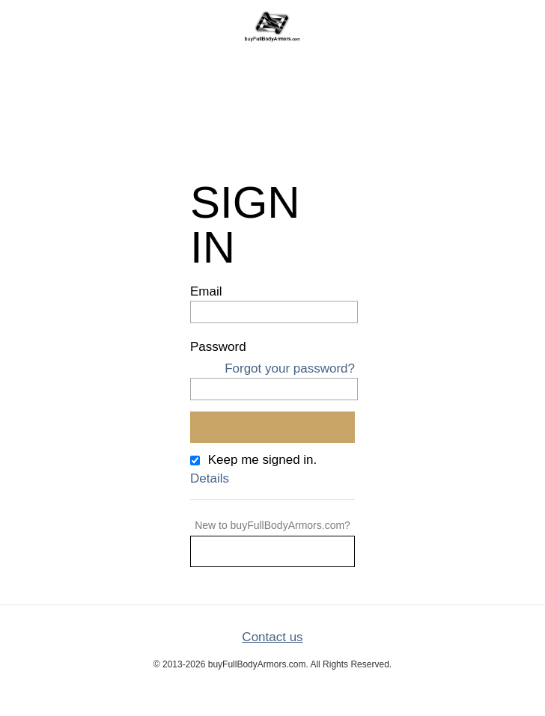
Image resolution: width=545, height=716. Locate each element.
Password (218, 347)
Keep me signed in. (262, 460)
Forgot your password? (290, 368)
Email (206, 291)
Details (209, 478)
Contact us (272, 637)
